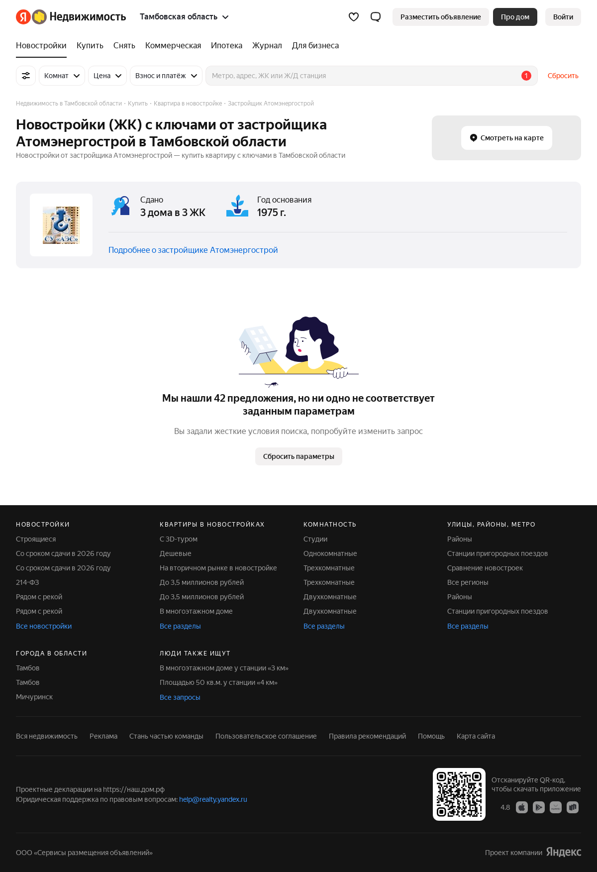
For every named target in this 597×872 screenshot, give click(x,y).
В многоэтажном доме (196, 611)
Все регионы (468, 582)
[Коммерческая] (173, 46)
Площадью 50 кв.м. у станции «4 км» (219, 682)
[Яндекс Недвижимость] (79, 16)
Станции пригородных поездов (497, 553)
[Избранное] (354, 17)
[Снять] (124, 46)
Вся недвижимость (47, 736)
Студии (315, 539)
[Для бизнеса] (313, 46)
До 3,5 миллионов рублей (202, 582)
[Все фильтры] (26, 76)
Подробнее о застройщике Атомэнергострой (193, 250)
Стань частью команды (166, 736)
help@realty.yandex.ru (213, 799)
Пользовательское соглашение (266, 736)
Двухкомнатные (330, 597)
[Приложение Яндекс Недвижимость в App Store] (522, 807)
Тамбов (28, 668)
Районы (459, 539)
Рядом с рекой (39, 597)
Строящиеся (36, 539)
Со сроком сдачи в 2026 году (63, 553)
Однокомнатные (330, 553)
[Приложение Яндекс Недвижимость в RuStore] (573, 807)
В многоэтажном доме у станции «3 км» (224, 668)
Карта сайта (476, 736)
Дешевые (176, 553)
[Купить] (90, 46)
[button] (376, 17)
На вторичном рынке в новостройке (218, 568)
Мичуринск (34, 697)
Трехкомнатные (329, 568)
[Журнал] (267, 46)
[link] (563, 17)
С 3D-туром (179, 539)
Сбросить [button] (563, 76)
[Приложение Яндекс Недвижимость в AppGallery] (556, 807)
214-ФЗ (27, 582)
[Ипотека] (226, 46)
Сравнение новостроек (485, 568)
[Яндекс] (23, 16)
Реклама (103, 736)
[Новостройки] (44, 46)
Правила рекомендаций (367, 736)
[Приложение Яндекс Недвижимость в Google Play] (539, 807)
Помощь (431, 736)
